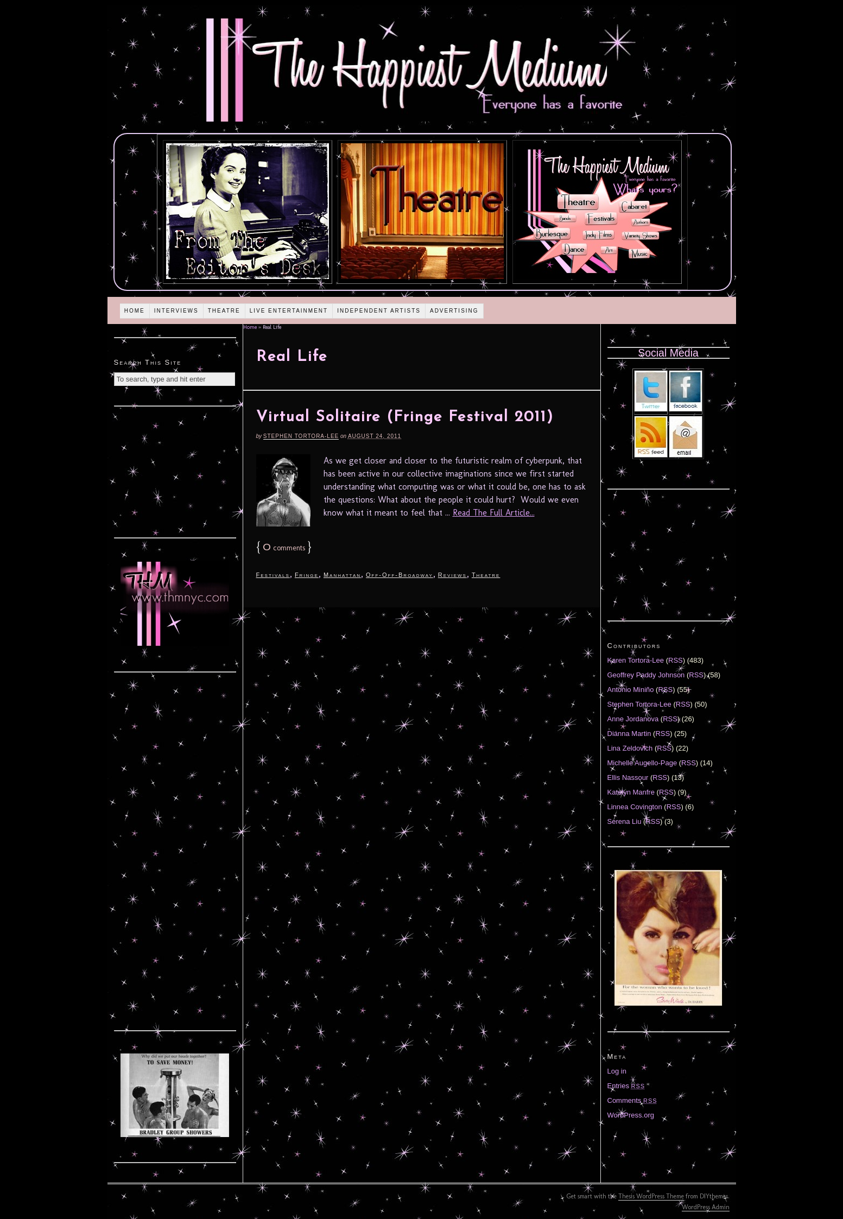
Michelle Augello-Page (642, 763)
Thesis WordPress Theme (651, 1196)
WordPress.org (630, 1115)
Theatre (224, 311)
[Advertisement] (175, 470)
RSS (675, 660)
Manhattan (342, 575)
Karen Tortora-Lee (635, 660)
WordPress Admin (706, 1207)
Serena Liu (624, 821)
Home (134, 311)
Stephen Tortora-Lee (301, 436)
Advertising (454, 311)
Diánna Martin (629, 733)
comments (284, 548)
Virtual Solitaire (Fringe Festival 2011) (405, 417)
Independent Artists (379, 311)
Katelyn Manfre (631, 792)
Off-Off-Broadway (399, 575)
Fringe (307, 575)
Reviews (452, 575)
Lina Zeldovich (630, 748)
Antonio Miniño (630, 689)
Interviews (176, 311)
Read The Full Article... (494, 512)
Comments (632, 1100)
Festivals (273, 575)
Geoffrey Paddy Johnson (646, 675)
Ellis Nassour (628, 777)
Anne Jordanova (633, 719)
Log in (616, 1071)
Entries (626, 1086)
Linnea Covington (634, 807)
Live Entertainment (289, 311)
